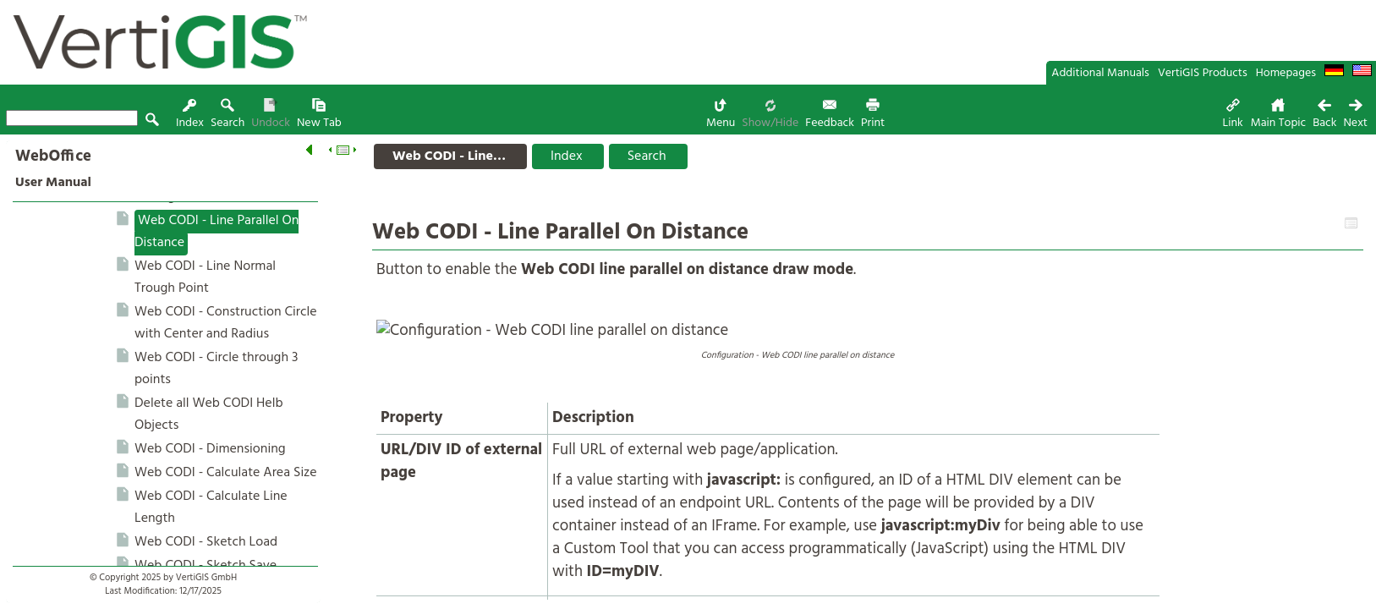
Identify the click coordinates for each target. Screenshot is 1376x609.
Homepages (1286, 73)
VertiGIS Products (1202, 73)
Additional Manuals (1100, 73)
